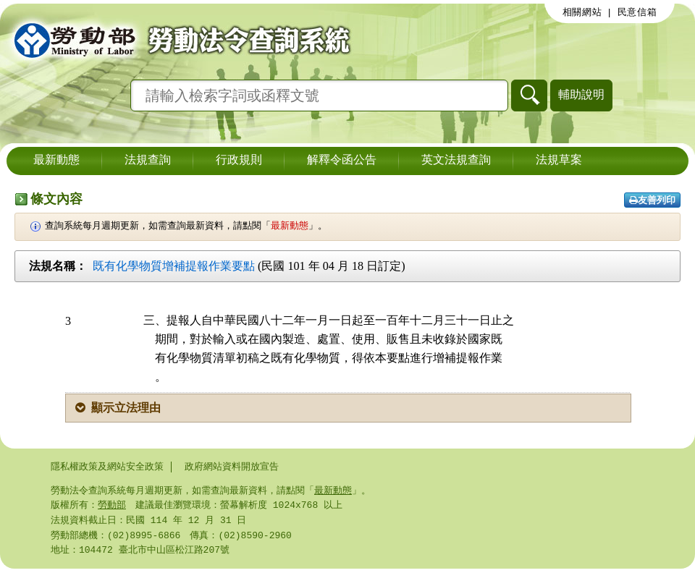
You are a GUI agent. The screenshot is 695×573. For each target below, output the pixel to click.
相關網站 (582, 12)
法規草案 (559, 161)
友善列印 (652, 200)
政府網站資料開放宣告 (232, 466)
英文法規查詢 (456, 161)
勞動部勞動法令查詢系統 (177, 39)
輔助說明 (581, 94)
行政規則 (239, 161)
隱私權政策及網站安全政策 (107, 466)
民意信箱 (637, 12)
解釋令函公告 (341, 161)
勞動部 (112, 506)
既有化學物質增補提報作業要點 (174, 266)
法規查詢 (148, 161)
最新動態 (56, 161)
